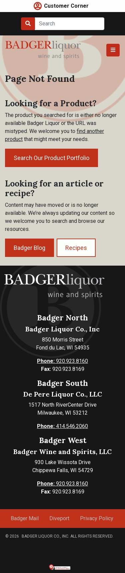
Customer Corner (66, 6)
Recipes (76, 247)
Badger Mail (25, 518)
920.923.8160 (62, 361)
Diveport (59, 518)
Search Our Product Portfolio (51, 157)
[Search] (69, 23)
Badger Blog (29, 247)
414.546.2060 (62, 426)
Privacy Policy (96, 518)
